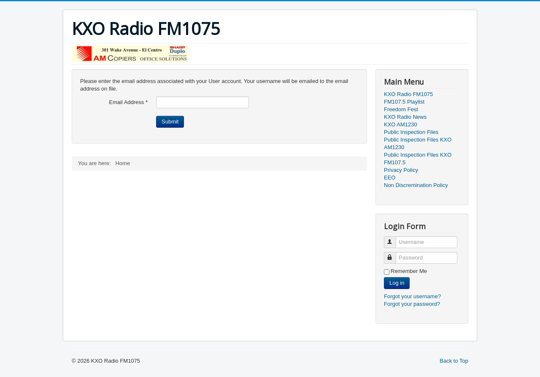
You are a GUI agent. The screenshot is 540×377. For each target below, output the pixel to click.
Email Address (128, 102)
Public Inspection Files (411, 132)
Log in (396, 283)
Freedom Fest (401, 109)
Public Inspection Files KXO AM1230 (417, 143)
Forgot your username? (412, 296)
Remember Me (409, 271)
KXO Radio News (405, 117)
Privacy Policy (401, 170)
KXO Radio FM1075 (408, 94)
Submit (170, 121)
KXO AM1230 (400, 124)
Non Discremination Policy (416, 185)
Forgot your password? (412, 304)
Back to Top (454, 361)
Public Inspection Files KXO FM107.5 (417, 159)
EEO (389, 177)
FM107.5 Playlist (404, 102)
